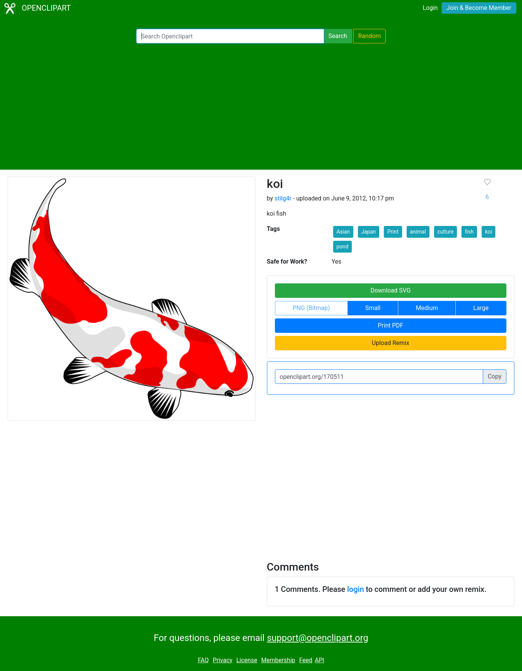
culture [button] (445, 232)
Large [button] (480, 308)
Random (369, 36)
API (319, 660)
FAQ (203, 660)
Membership (278, 660)
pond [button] (342, 246)
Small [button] (372, 308)
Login (430, 7)
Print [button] (392, 232)
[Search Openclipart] (230, 36)
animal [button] (418, 232)
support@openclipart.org (317, 638)
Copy (494, 376)
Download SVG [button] (390, 290)
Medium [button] (427, 308)
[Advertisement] (261, 106)
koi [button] (488, 232)
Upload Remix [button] (390, 343)
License (246, 660)
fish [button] (469, 232)
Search (338, 36)
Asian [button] (343, 232)
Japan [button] (368, 232)
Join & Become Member (479, 7)
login (355, 589)
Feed (306, 660)
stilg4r (283, 198)
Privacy (223, 660)
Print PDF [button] (390, 325)
